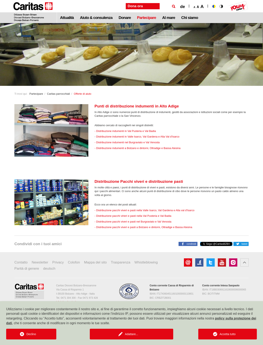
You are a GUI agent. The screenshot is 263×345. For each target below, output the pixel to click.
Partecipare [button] (146, 17)
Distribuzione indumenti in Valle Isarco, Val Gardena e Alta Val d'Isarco (137, 136)
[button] (188, 244)
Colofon (74, 262)
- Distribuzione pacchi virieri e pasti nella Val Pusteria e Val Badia (133, 215)
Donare (125, 17)
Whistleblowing (146, 262)
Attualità (67, 17)
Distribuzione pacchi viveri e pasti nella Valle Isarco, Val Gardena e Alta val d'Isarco (145, 210)
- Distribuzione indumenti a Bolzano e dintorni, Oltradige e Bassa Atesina (137, 148)
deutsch (49, 268)
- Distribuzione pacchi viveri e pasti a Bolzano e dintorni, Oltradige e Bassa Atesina (143, 227)
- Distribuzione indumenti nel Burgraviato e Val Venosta (127, 142)
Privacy (58, 262)
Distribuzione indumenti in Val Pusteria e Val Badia (126, 131)
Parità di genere (26, 268)
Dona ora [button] (135, 6)
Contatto (21, 262)
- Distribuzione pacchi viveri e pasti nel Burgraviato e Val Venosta (133, 221)
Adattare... (131, 334)
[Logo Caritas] (33, 11)
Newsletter (40, 262)
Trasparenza (120, 262)
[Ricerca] (173, 6)
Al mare (168, 17)
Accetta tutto (228, 334)
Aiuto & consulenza (96, 17)
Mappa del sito (95, 262)
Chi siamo (189, 17)
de (182, 6)
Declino (31, 334)
